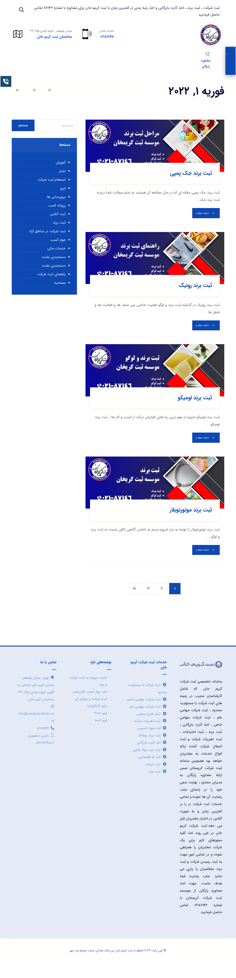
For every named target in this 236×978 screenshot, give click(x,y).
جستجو (23, 137)
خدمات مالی (56, 260)
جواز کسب (58, 252)
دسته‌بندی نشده (54, 269)
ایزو (63, 200)
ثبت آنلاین (58, 226)
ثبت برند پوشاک (152, 747)
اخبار (62, 183)
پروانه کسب (57, 217)
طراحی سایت (95, 963)
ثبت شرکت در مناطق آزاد (47, 243)
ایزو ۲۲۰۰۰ (100, 724)
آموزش (61, 174)
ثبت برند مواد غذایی (150, 762)
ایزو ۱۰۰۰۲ (101, 732)
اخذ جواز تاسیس (152, 740)
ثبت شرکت (156, 776)
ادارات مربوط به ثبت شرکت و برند (88, 693)
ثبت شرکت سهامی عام (148, 718)
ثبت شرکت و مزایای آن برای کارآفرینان (91, 714)
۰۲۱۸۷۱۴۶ (45, 740)
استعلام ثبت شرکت (51, 191)
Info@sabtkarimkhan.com (36, 726)
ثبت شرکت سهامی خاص (147, 711)
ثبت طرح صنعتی (152, 725)
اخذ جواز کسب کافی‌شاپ (90, 703)
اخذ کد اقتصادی (153, 769)
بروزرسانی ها (56, 209)
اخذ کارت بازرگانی (152, 754)
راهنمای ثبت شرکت (51, 286)
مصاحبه (60, 295)
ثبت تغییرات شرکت (150, 733)
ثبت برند (59, 234)
